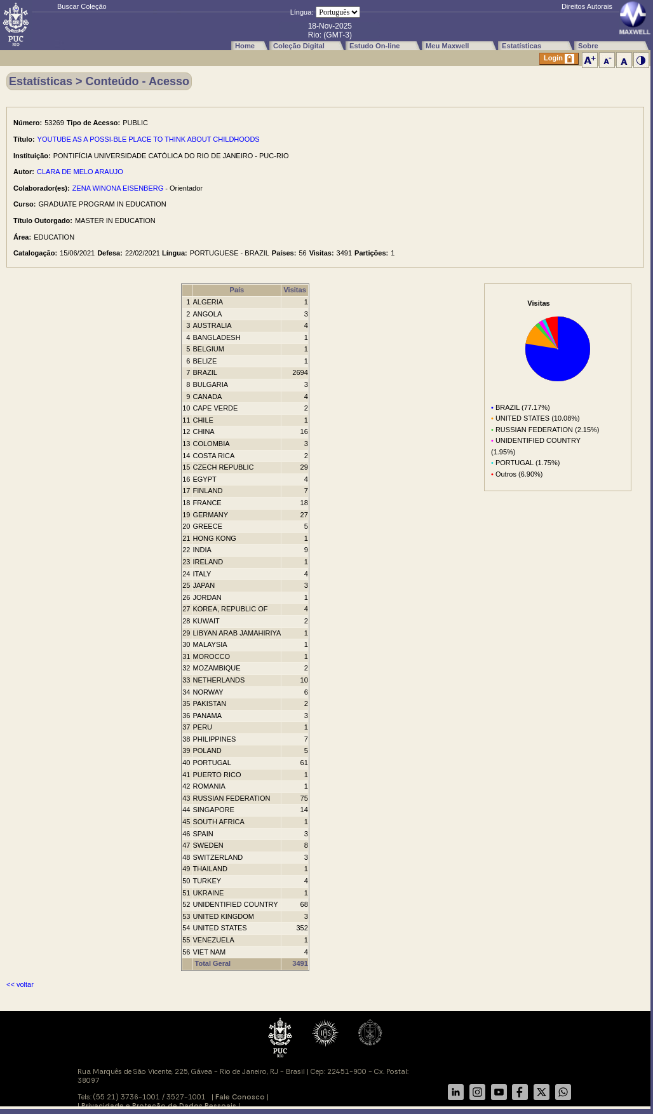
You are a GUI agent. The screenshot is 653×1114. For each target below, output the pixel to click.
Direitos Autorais (587, 6)
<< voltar (20, 984)
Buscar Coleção (82, 6)
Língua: (302, 12)
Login (559, 59)
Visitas (294, 290)
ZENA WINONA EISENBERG (118, 188)
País (237, 290)
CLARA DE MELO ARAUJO (80, 171)
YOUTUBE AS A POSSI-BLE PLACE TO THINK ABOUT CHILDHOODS (148, 139)
